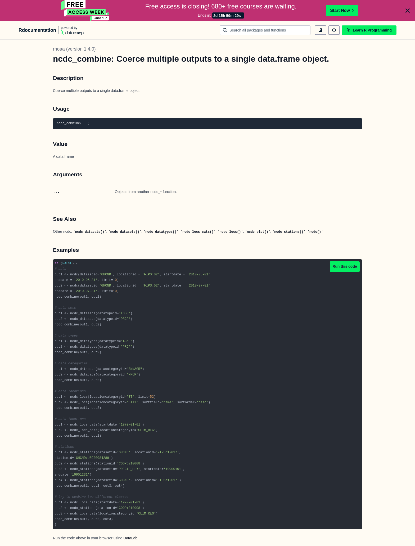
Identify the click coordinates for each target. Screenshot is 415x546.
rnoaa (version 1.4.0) (74, 49)
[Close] (407, 10)
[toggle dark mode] (320, 30)
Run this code (344, 266)
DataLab (130, 538)
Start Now (342, 10)
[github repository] (334, 30)
